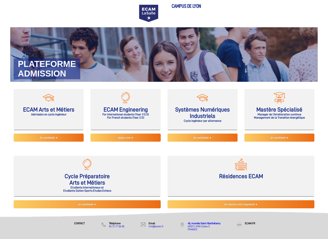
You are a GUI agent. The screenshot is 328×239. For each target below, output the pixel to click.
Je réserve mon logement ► (241, 204)
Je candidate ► (48, 137)
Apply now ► (125, 137)
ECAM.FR (250, 223)
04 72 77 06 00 (116, 226)
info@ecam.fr (156, 226)
